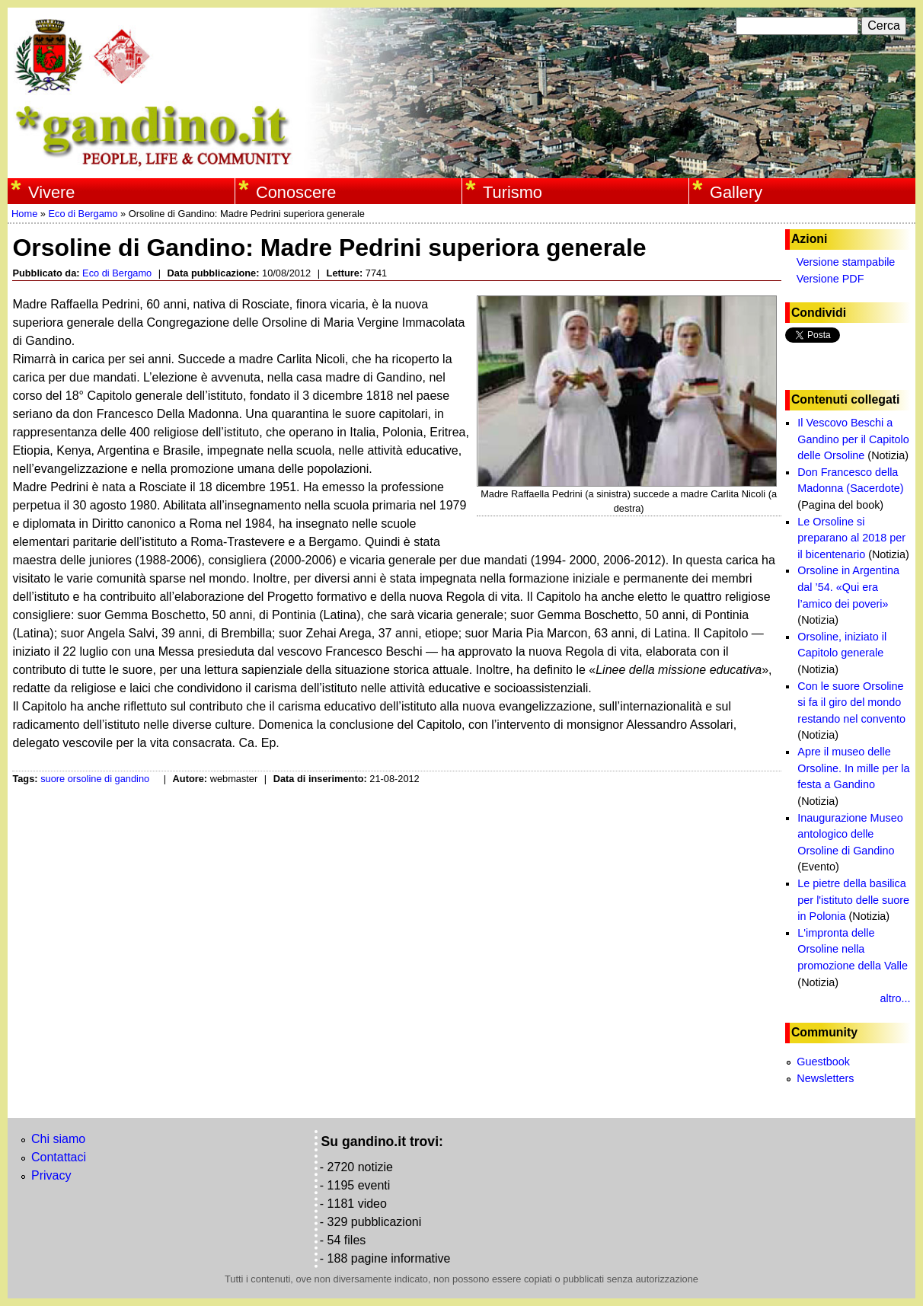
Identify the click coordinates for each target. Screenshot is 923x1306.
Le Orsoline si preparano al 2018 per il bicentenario (851, 538)
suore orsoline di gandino (94, 778)
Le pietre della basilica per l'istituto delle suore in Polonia (853, 899)
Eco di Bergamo (82, 213)
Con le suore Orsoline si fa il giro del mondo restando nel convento (851, 702)
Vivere (51, 192)
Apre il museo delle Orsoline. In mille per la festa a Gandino (853, 768)
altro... (895, 998)
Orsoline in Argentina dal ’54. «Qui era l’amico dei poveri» (848, 586)
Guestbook (823, 1061)
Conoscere (296, 192)
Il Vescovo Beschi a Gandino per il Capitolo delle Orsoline (853, 439)
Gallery (736, 192)
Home (24, 213)
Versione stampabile (846, 262)
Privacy (51, 1175)
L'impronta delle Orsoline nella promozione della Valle (852, 949)
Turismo (512, 192)
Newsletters (825, 1078)
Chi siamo (58, 1138)
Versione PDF (830, 279)
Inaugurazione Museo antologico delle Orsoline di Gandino (849, 834)
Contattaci (58, 1157)
